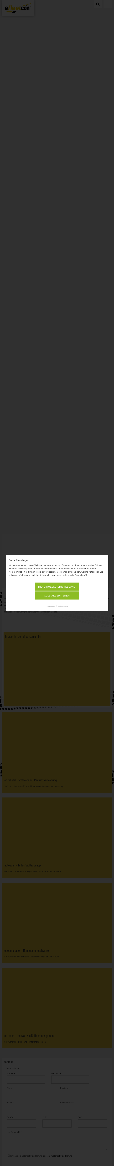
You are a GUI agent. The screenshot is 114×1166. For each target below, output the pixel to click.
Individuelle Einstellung (57, 587)
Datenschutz (63, 606)
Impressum (50, 606)
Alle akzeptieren (57, 595)
